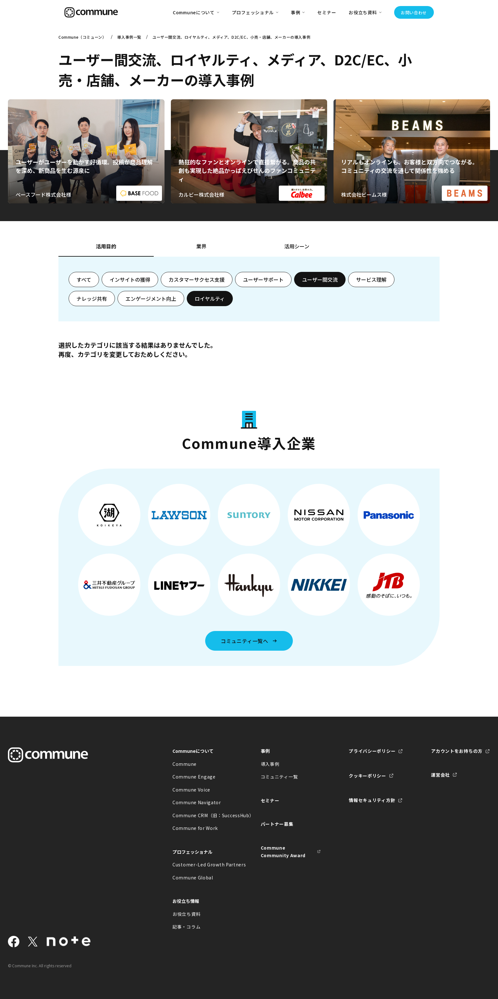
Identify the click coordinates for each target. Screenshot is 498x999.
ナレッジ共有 (92, 298)
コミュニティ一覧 (279, 776)
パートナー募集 (277, 824)
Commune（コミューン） (82, 37)
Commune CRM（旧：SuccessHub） (202, 815)
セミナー (326, 12)
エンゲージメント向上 (150, 298)
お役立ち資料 (186, 914)
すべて (84, 279)
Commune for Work (195, 828)
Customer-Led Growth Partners (202, 864)
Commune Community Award (283, 852)
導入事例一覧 (129, 37)
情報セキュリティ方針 (372, 800)
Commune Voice (191, 789)
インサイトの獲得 (130, 279)
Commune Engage (194, 776)
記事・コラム (186, 926)
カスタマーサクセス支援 (197, 279)
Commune (184, 764)
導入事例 (270, 764)
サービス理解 (371, 279)
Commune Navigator (196, 802)
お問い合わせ (414, 13)
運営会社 (440, 775)
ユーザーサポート (263, 279)
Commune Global (192, 877)
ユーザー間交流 (320, 279)
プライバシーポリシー (372, 751)
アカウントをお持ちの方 (456, 751)
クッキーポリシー (367, 775)
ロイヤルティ (210, 298)
